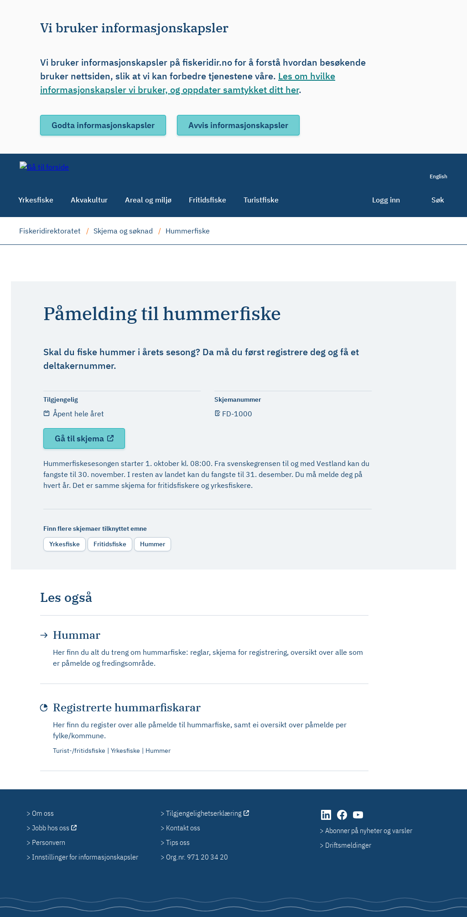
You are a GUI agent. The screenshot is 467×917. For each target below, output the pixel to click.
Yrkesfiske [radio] (64, 544)
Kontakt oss (183, 827)
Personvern (48, 842)
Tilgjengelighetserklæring (204, 813)
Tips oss (178, 842)
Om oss (43, 813)
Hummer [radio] (152, 544)
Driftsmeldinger (348, 845)
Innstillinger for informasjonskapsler (85, 856)
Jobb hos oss (50, 827)
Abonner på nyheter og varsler (368, 830)
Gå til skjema (80, 438)
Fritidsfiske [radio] (109, 544)
